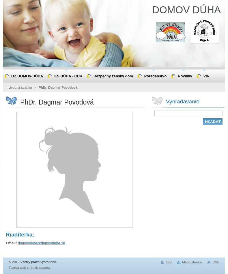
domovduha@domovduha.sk (41, 243)
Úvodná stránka (20, 87)
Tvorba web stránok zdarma (29, 267)
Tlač (169, 262)
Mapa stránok (192, 262)
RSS (215, 262)
